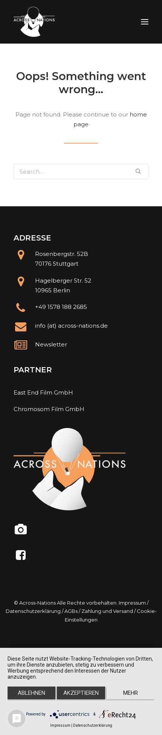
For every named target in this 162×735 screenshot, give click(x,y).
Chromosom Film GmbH (49, 409)
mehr (130, 693)
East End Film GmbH (43, 392)
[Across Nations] (34, 22)
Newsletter (51, 344)
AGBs (71, 611)
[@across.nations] (21, 532)
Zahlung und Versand (107, 611)
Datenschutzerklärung (33, 611)
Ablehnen (31, 693)
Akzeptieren (81, 693)
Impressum (132, 603)
